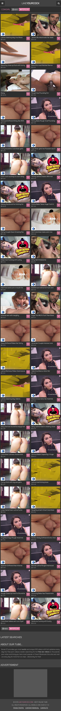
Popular (24, 9)
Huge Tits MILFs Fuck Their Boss (42, 315)
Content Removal (32, 708)
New (15, 9)
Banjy (3, 93)
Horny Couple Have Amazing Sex (12, 232)
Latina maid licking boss (39, 482)
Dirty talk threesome (38, 260)
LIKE (30, 3)
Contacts (44, 708)
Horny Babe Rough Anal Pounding (43, 121)
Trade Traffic (18, 708)
